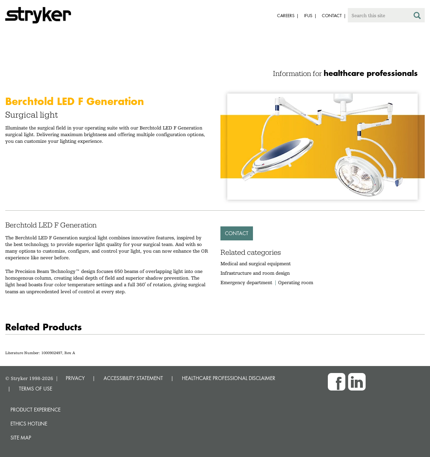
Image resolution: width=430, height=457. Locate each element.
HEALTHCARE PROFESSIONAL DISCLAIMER (228, 378)
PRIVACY (75, 378)
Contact (236, 233)
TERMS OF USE (35, 388)
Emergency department (246, 282)
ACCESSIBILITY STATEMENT (133, 378)
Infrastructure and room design (255, 273)
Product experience (35, 409)
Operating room (295, 282)
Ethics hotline (28, 423)
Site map (20, 437)
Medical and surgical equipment (255, 263)
